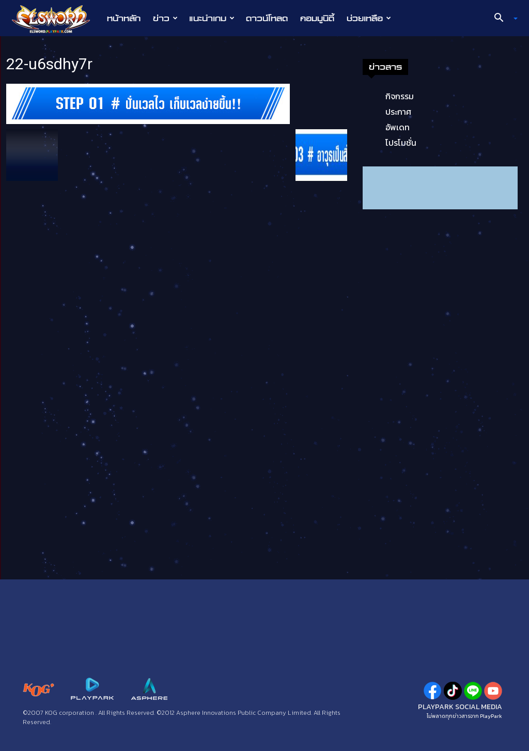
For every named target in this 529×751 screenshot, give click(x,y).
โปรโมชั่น (400, 142)
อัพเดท (397, 127)
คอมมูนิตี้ (317, 18)
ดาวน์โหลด (267, 18)
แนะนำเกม (212, 18)
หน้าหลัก (124, 18)
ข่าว (165, 18)
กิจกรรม (399, 96)
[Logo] (56, 18)
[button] (502, 18)
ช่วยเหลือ (369, 18)
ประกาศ (398, 111)
